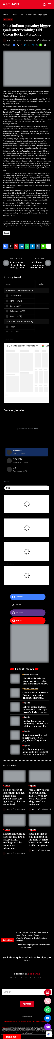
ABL (9, 40)
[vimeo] (35, 920)
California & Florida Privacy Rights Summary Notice (35, 1021)
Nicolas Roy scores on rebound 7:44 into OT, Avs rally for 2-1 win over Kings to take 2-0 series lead (35, 723)
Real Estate (43, 932)
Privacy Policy (8, 1021)
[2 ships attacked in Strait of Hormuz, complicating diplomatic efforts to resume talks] (15, 693)
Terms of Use (16, 1021)
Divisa (6, 481)
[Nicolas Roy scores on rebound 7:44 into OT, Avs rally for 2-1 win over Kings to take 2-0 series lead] (15, 721)
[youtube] (28, 620)
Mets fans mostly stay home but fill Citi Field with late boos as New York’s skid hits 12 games (35, 752)
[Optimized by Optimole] (49, 1034)
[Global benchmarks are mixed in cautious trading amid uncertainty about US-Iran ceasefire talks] (15, 679)
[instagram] (28, 612)
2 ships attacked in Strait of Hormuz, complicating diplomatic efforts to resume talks (35, 695)
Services (19, 941)
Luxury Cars (21, 935)
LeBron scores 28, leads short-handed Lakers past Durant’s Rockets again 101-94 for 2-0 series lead (35, 709)
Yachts (25, 932)
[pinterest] (26, 919)
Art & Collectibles (39, 938)
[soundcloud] (40, 920)
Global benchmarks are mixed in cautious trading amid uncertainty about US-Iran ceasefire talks (35, 681)
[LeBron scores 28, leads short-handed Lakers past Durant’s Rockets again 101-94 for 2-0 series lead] (15, 707)
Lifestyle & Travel (23, 938)
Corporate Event (25, 947)
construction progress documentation (34, 945)
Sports (14, 15)
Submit (27, 1004)
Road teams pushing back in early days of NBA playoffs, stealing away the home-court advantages (35, 738)
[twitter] (28, 605)
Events (33, 932)
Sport (6, 233)
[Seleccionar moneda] (26, 488)
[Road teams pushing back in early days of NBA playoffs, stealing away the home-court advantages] (15, 735)
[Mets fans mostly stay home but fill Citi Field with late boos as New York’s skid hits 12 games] (15, 749)
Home (5, 15)
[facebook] (28, 597)
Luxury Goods (33, 935)
